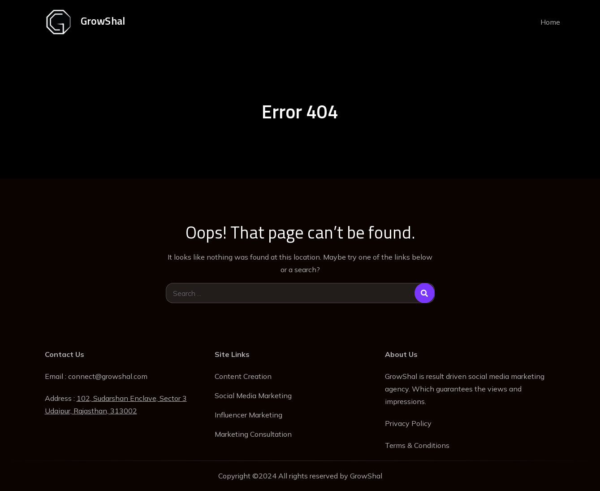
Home (550, 21)
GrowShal (103, 21)
